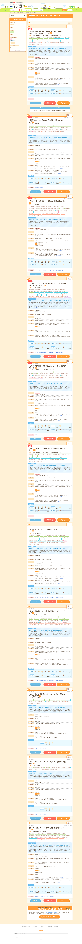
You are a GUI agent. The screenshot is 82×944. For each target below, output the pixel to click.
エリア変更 (30, 6)
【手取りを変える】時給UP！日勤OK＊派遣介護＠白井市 (47, 201)
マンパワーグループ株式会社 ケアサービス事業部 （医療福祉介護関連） (49, 270)
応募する (50, 103)
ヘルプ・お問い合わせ (42, 926)
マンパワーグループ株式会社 (40, 748)
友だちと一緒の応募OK (58, 20)
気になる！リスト (16, 10)
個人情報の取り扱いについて (26, 926)
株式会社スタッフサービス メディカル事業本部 (44, 896)
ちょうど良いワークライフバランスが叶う (16, 4)
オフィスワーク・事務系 (44, 18)
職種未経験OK (50, 20)
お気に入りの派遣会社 (38, 10)
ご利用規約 (35, 926)
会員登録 (64, 10)
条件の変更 (18, 50)
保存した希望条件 (27, 10)
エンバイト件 (19, 2)
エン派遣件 (12, 2)
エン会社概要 (50, 926)
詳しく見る (64, 103)
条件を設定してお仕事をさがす (50, 917)
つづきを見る (60, 79)
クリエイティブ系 (61, 18)
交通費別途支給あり (44, 20)
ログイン (69, 10)
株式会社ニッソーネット (39, 99)
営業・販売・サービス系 (53, 18)
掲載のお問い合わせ (57, 926)
